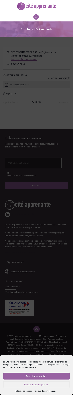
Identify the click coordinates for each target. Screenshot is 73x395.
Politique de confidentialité (45, 391)
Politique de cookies (23, 391)
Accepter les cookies (36, 376)
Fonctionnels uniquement (36, 384)
